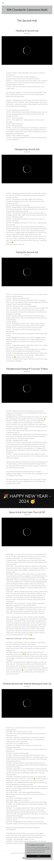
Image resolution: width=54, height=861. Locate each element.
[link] (27, 10)
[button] (3, 2)
